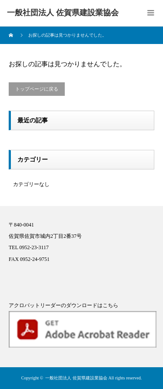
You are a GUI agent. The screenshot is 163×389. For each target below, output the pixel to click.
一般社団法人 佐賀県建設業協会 (76, 377)
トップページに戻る (36, 88)
